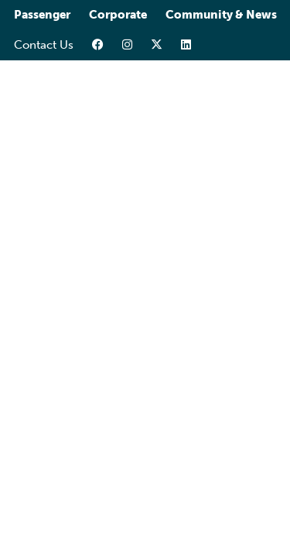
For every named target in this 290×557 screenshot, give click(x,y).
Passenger (42, 15)
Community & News (221, 15)
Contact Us (43, 45)
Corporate (118, 15)
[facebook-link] (98, 45)
